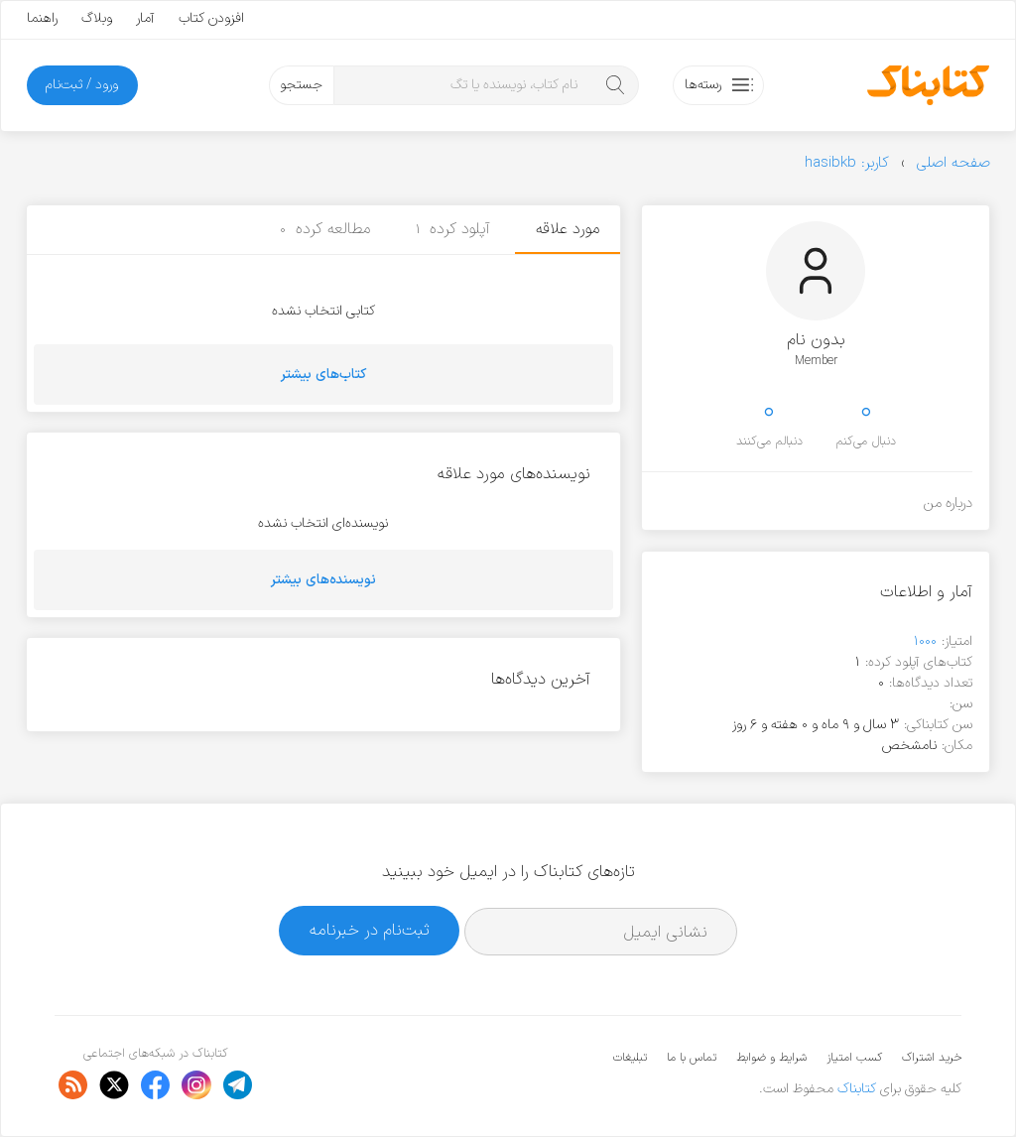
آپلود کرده (453, 229)
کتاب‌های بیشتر (323, 374)
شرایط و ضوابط (771, 1058)
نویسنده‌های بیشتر (323, 579)
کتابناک (856, 1088)
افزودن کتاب (211, 18)
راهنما (42, 18)
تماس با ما (691, 1058)
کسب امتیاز (854, 1058)
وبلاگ (96, 18)
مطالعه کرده (325, 229)
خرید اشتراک (931, 1058)
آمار (145, 18)
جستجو (301, 84)
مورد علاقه (567, 229)
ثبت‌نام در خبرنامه (370, 930)
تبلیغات (630, 1058)
